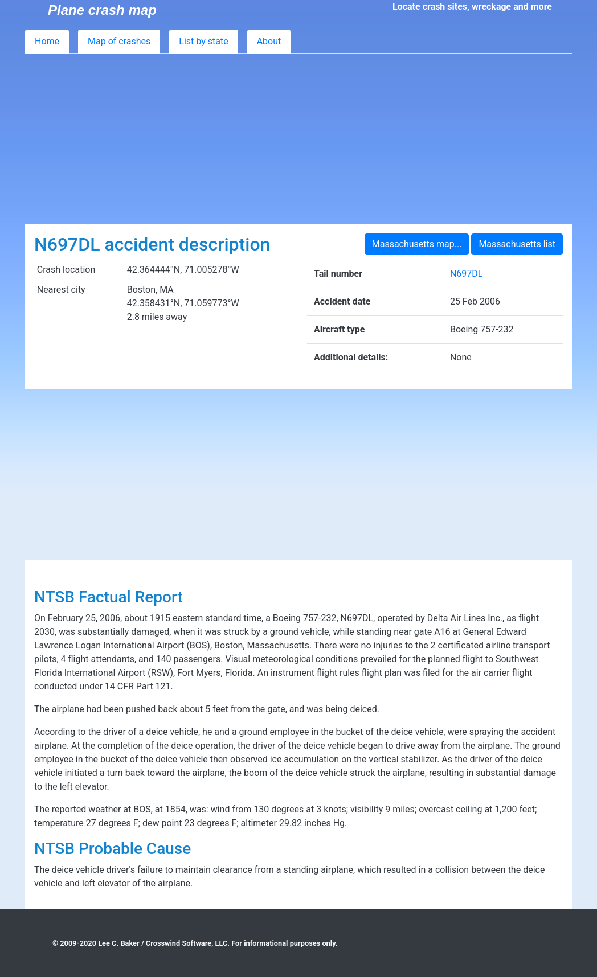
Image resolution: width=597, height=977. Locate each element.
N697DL (466, 273)
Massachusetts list (517, 244)
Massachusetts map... (417, 244)
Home (47, 41)
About (269, 41)
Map (119, 41)
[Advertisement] (298, 139)
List (203, 41)
